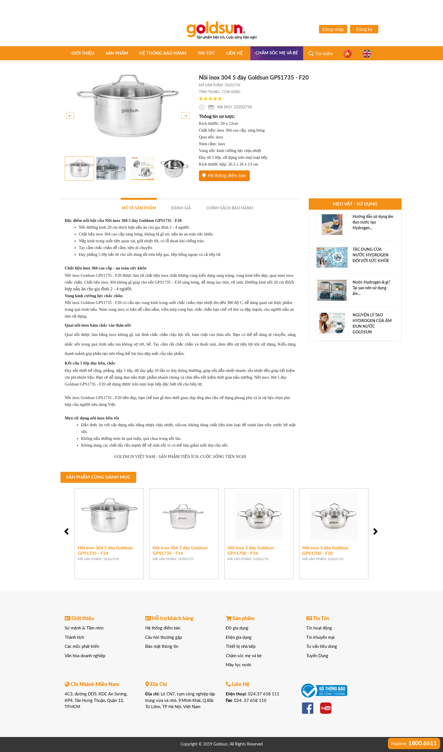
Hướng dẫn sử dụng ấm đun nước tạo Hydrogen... (373, 222)
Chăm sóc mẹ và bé (276, 53)
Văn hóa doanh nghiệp (85, 656)
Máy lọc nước (238, 665)
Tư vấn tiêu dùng (321, 646)
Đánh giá (181, 208)
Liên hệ (234, 53)
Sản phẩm (117, 53)
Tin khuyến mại (320, 637)
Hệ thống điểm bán (224, 175)
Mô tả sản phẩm (138, 208)
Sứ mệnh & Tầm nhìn (84, 628)
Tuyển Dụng (317, 656)
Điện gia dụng (238, 637)
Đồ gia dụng (237, 628)
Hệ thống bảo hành (162, 53)
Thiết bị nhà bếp (240, 646)
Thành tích (74, 637)
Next (184, 115)
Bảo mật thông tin (161, 646)
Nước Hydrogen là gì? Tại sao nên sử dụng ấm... (371, 288)
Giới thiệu (82, 53)
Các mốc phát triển (82, 646)
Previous (69, 115)
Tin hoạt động (319, 628)
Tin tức (206, 53)
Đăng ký (364, 29)
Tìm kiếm (324, 54)
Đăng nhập (333, 29)
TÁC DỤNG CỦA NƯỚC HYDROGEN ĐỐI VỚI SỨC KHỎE (371, 255)
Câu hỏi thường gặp (163, 637)
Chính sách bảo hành (229, 208)
